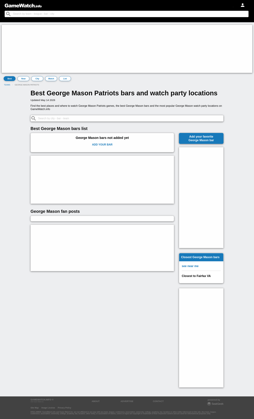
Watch (51, 79)
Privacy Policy (64, 408)
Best (9, 79)
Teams (7, 85)
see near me (190, 266)
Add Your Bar (102, 144)
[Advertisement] (102, 49)
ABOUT (96, 401)
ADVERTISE (127, 401)
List (65, 79)
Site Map (35, 408)
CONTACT (158, 401)
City (37, 79)
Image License (48, 408)
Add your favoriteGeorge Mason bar (201, 138)
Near (23, 79)
